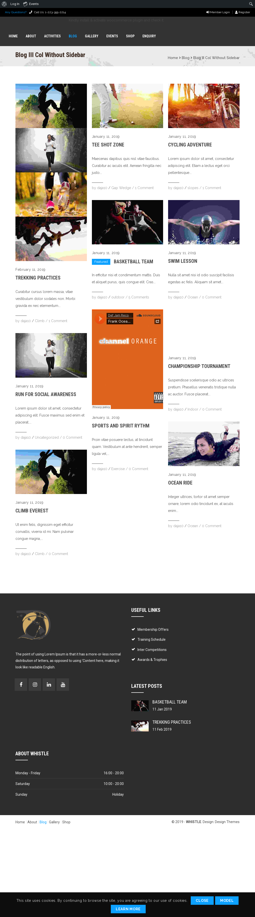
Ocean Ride (180, 483)
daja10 (26, 321)
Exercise (118, 469)
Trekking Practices (38, 278)
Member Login (218, 12)
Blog (186, 58)
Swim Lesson (182, 261)
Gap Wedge (121, 188)
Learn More (128, 909)
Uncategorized (47, 437)
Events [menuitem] (31, 3)
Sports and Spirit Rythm (120, 426)
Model (227, 901)
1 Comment (58, 321)
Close (202, 901)
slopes (193, 188)
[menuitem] (4, 4)
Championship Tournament (199, 366)
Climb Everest (31, 511)
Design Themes (227, 822)
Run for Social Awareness (45, 394)
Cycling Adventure (190, 145)
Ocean (193, 297)
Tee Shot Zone (108, 145)
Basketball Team (133, 262)
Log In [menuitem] (14, 4)
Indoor (193, 409)
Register (242, 12)
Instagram (35, 684)
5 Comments (138, 297)
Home (173, 58)
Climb (40, 321)
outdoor (118, 297)
